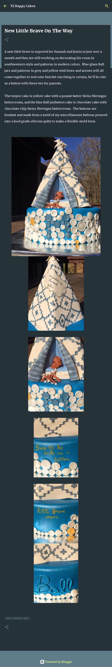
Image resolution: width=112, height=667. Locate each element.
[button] (6, 39)
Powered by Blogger (56, 661)
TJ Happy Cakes (22, 6)
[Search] (107, 5)
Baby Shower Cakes (17, 618)
